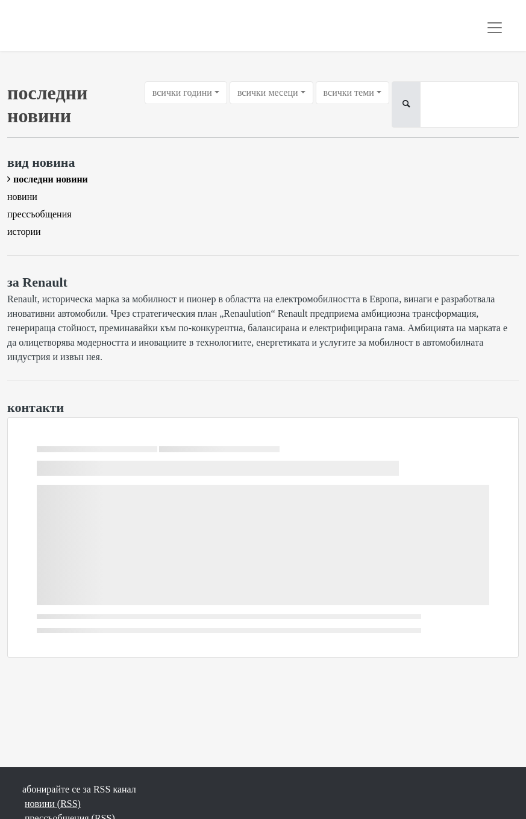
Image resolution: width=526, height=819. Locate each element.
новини (22, 197)
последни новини (50, 179)
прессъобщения (39, 214)
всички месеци (267, 92)
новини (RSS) (53, 804)
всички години (182, 92)
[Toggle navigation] (494, 27)
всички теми (349, 92)
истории (24, 231)
